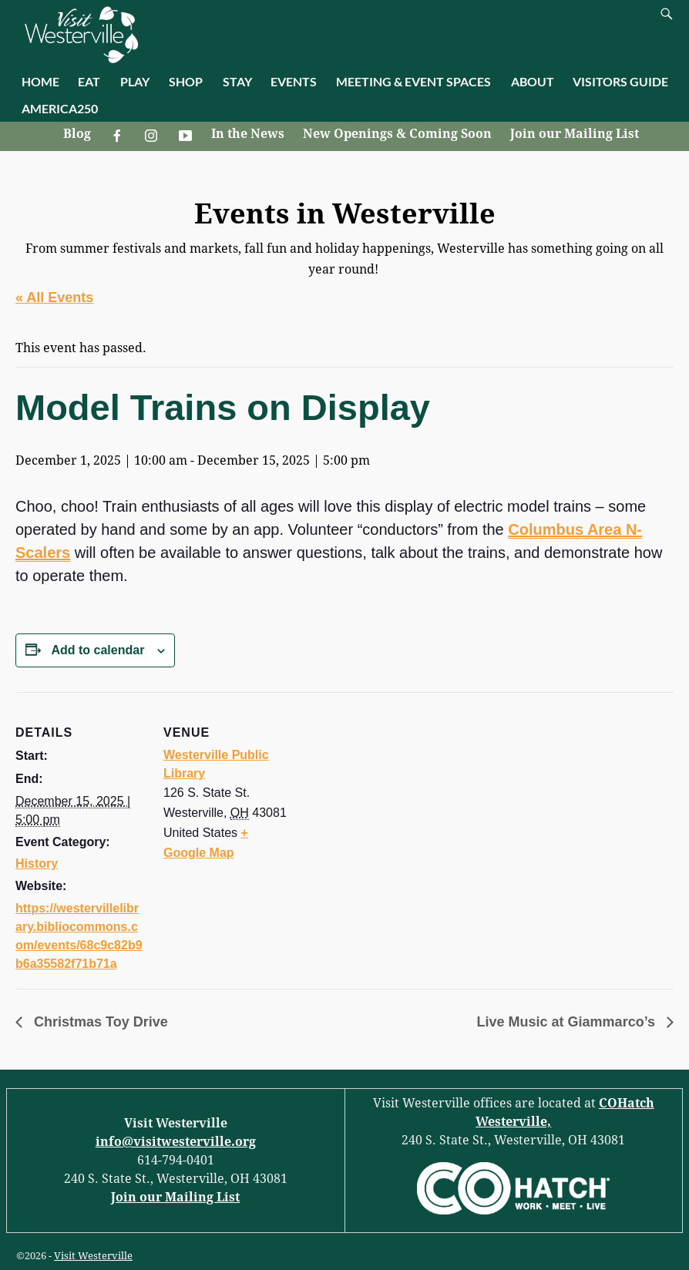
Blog (77, 133)
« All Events (54, 297)
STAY (237, 81)
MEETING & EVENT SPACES (413, 81)
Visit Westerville (93, 1256)
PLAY (135, 81)
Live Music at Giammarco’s (568, 1022)
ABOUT (532, 81)
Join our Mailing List (574, 133)
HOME (40, 81)
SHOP (186, 81)
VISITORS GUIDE (620, 81)
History (36, 863)
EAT (89, 81)
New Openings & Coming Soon (397, 133)
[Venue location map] (392, 798)
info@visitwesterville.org (176, 1141)
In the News (247, 133)
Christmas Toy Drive (99, 1022)
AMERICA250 (60, 108)
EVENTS (294, 81)
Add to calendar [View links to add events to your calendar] (97, 650)
